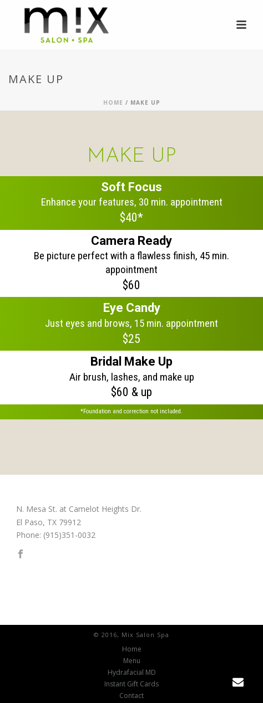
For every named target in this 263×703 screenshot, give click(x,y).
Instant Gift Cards (131, 684)
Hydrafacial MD (132, 672)
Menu (131, 660)
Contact (131, 695)
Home (113, 102)
